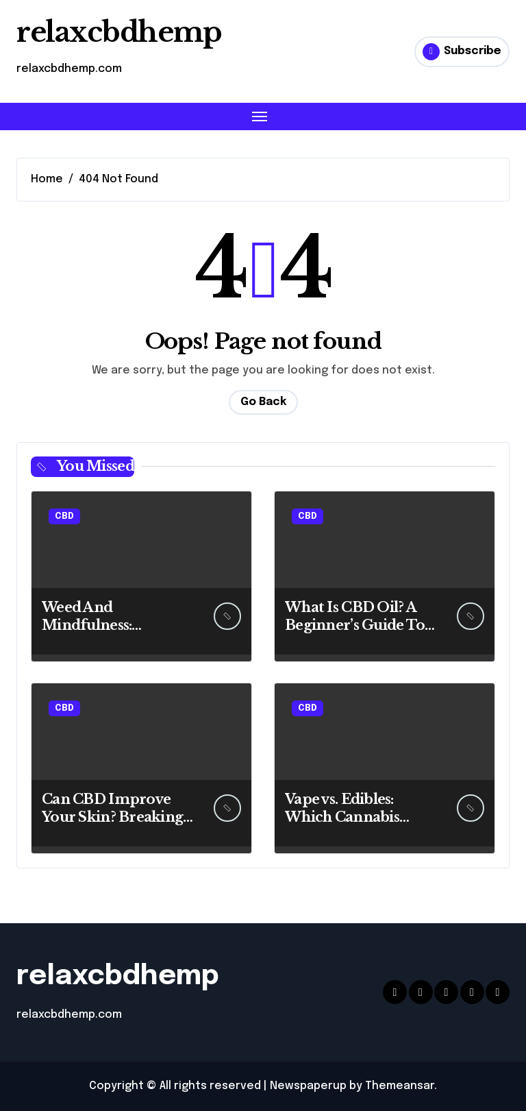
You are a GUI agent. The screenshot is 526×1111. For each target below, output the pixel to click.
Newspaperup (308, 1086)
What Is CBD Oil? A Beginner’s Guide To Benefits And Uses (355, 625)
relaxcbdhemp (119, 32)
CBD (64, 516)
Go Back (263, 402)
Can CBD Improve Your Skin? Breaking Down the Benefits (112, 817)
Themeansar (399, 1086)
